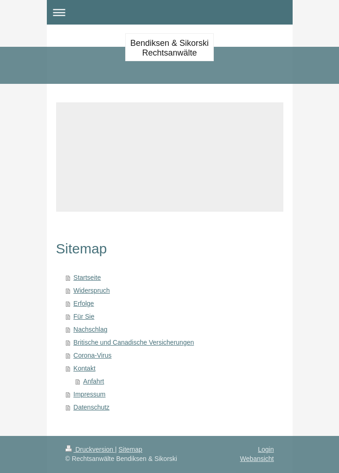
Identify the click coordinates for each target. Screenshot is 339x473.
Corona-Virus (92, 355)
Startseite (87, 277)
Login (266, 449)
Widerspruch (91, 290)
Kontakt (84, 368)
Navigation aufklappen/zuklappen (169, 12)
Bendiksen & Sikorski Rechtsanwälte (169, 47)
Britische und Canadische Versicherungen (133, 342)
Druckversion (90, 449)
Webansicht (257, 458)
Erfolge (83, 303)
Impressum (89, 394)
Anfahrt (93, 381)
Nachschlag (90, 329)
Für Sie (83, 316)
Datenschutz (91, 407)
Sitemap (130, 449)
